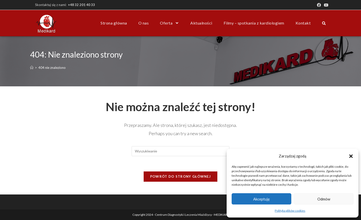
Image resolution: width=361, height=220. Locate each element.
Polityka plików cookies (290, 210)
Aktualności (201, 23)
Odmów (323, 199)
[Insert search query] (180, 151)
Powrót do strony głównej (180, 176)
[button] (350, 156)
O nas (143, 23)
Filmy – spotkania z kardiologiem (254, 23)
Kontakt (303, 23)
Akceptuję (261, 199)
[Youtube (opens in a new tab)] (325, 5)
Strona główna (114, 23)
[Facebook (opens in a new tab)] (318, 5)
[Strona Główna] (31, 68)
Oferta (169, 23)
